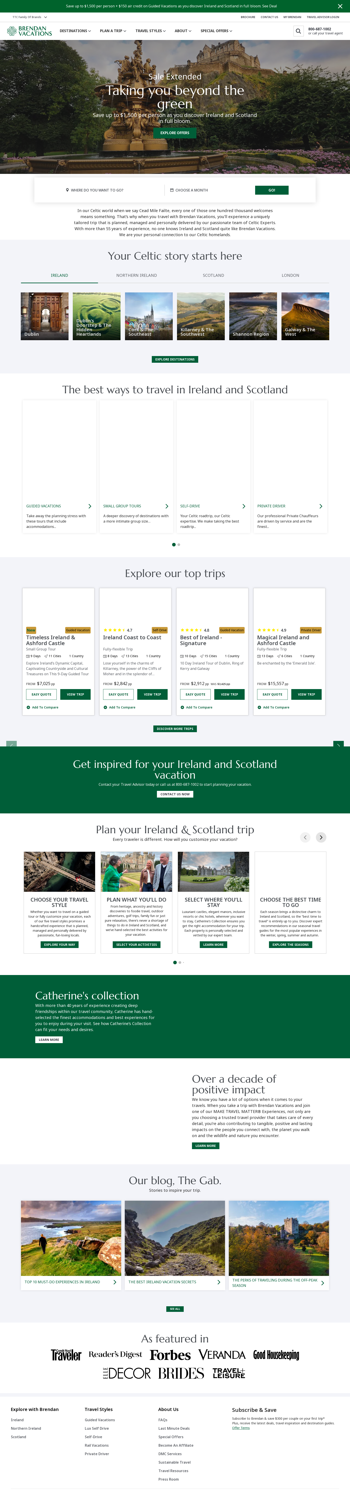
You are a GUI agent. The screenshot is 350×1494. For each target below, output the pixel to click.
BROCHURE (248, 17)
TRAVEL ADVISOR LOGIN (323, 17)
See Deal (269, 6)
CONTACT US (269, 17)
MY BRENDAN (292, 17)
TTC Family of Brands (26, 17)
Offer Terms (241, 1431)
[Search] (299, 31)
